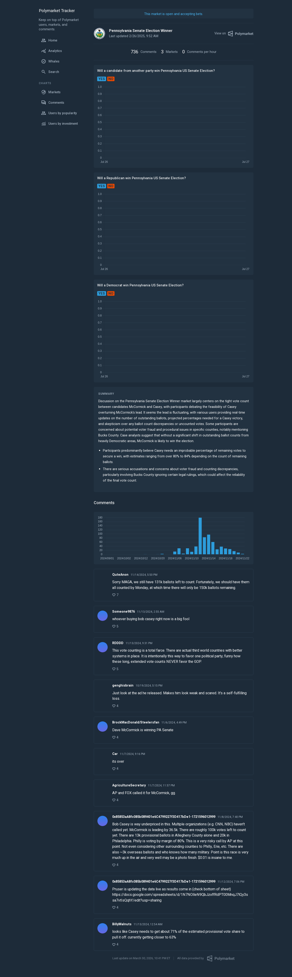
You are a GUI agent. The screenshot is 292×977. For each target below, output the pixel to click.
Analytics (51, 50)
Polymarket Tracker (57, 11)
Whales (50, 61)
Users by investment (59, 123)
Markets (50, 92)
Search (50, 71)
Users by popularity (59, 113)
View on (233, 33)
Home (49, 40)
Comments (52, 102)
